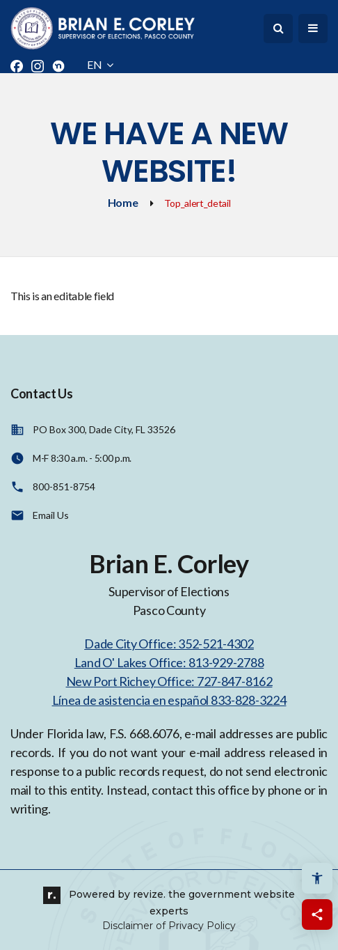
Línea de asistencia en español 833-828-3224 (169, 700)
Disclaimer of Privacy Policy (169, 925)
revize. (149, 894)
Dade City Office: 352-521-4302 (169, 643)
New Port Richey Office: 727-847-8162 (169, 681)
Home (123, 202)
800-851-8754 (64, 486)
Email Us (51, 515)
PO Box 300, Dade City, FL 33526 (104, 429)
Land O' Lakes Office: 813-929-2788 (169, 662)
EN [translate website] (100, 64)
